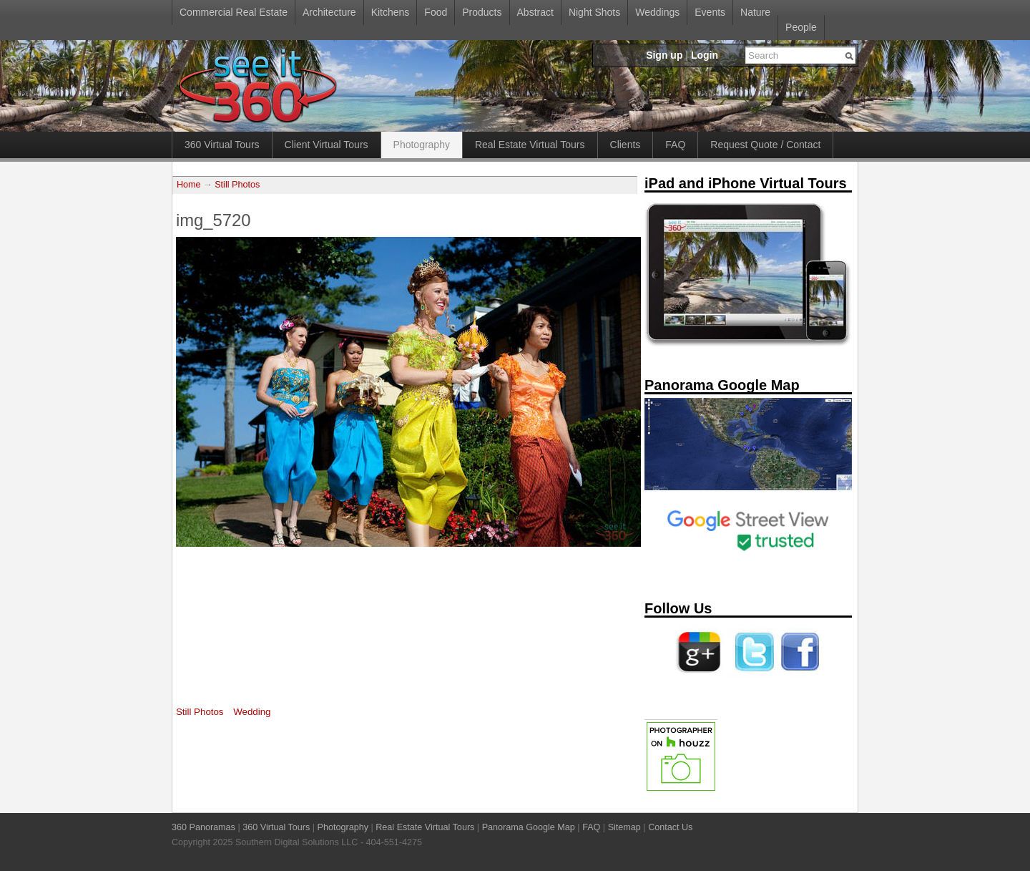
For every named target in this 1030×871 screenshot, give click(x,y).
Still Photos (237, 185)
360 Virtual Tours (222, 144)
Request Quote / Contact (765, 144)
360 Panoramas (203, 827)
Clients (625, 144)
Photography (421, 144)
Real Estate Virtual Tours (530, 144)
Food (435, 12)
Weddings (657, 12)
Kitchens (390, 12)
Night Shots (594, 12)
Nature (755, 12)
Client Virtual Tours (326, 144)
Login (704, 55)
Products (481, 12)
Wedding (251, 711)
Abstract (535, 12)
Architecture (329, 12)
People (801, 27)
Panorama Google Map (528, 827)
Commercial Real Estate (234, 12)
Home (189, 185)
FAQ (675, 144)
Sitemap (624, 827)
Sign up (664, 55)
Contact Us (670, 827)
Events (710, 12)
